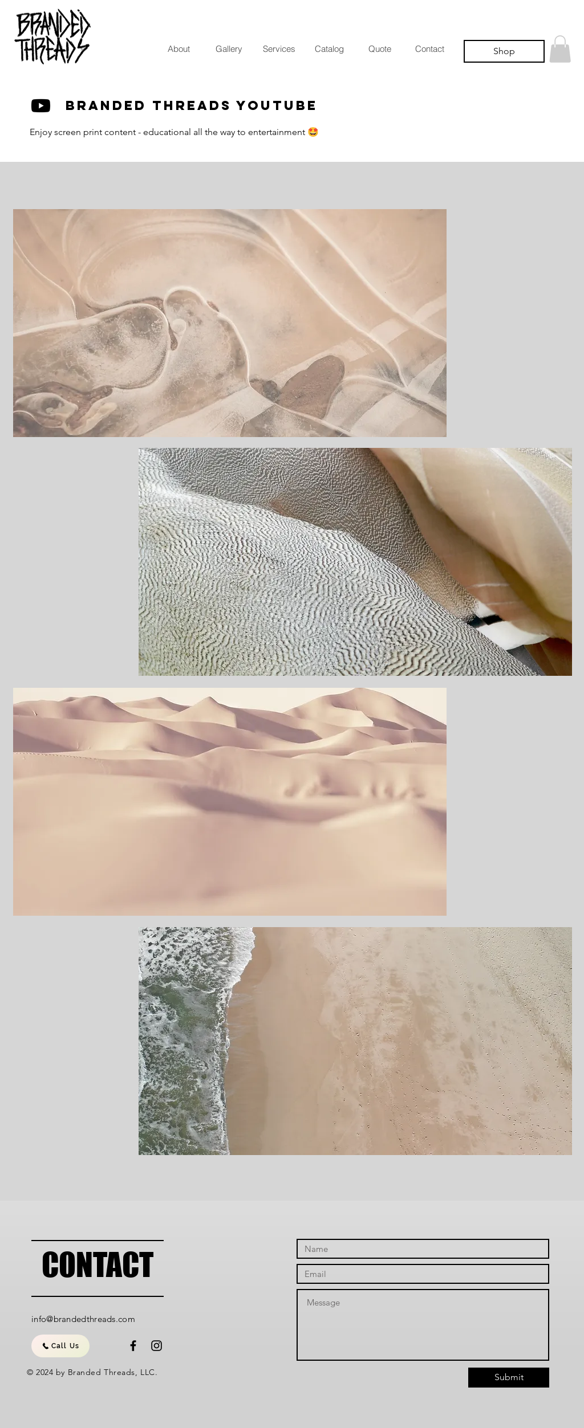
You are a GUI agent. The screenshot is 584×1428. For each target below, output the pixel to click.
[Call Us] (60, 1346)
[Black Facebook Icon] (133, 1346)
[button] (560, 49)
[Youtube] (41, 106)
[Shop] (504, 51)
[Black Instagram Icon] (156, 1346)
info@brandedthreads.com (83, 1318)
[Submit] (508, 1378)
